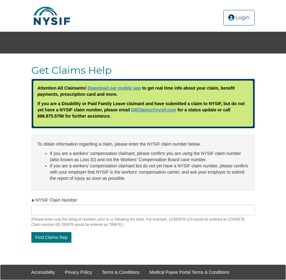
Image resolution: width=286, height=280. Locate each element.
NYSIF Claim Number (54, 200)
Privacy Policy (78, 272)
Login (239, 17)
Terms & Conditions (120, 272)
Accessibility (43, 272)
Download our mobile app (114, 88)
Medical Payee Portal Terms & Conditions (189, 272)
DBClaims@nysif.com (153, 109)
